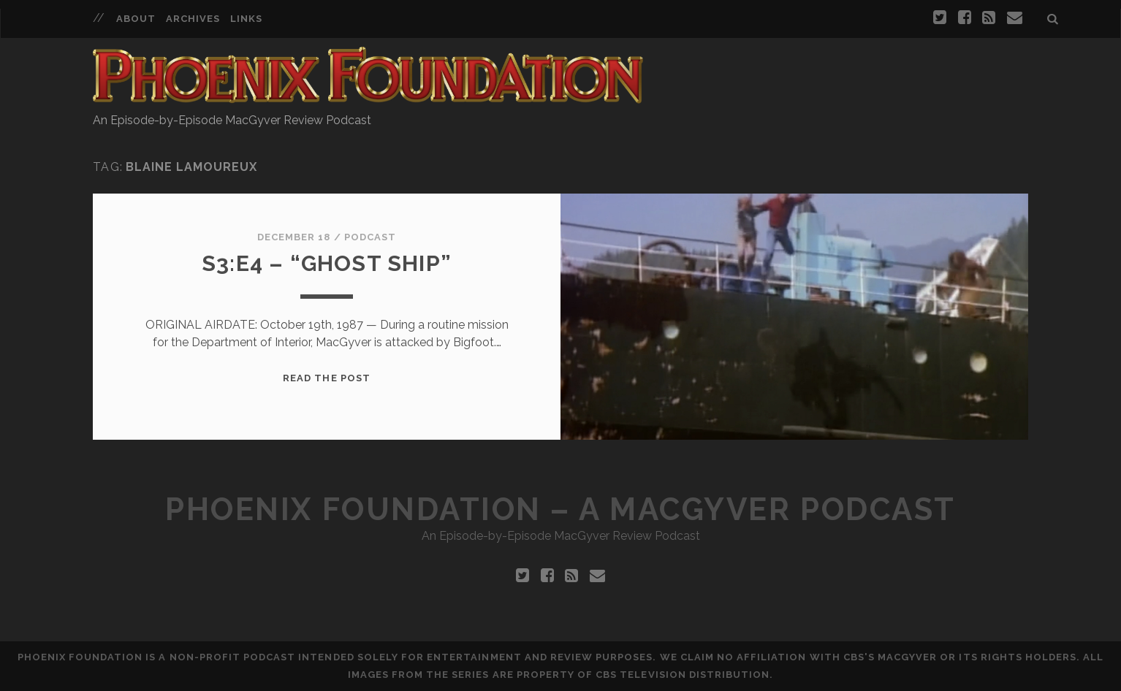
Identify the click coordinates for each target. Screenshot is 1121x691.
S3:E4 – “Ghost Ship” (327, 263)
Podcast (370, 237)
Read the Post (326, 378)
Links (246, 18)
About (136, 18)
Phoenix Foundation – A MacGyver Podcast (560, 509)
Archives (193, 18)
